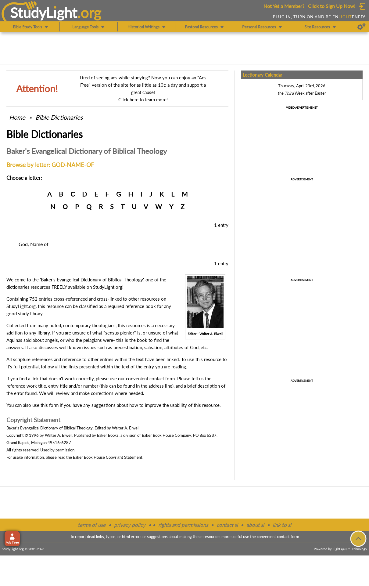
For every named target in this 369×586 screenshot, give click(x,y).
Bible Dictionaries (59, 117)
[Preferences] (361, 26)
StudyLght (43, 12)
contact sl (227, 525)
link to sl (282, 525)
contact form (162, 378)
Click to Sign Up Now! (331, 6)
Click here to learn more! (143, 99)
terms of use (92, 525)
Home (17, 117)
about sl (255, 525)
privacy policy (129, 525)
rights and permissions (183, 525)
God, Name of (33, 244)
